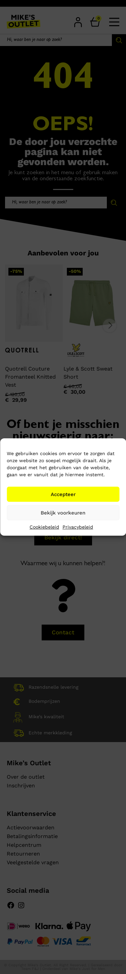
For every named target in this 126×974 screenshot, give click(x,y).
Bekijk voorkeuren (63, 513)
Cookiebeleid (44, 527)
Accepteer (63, 494)
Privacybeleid (77, 527)
